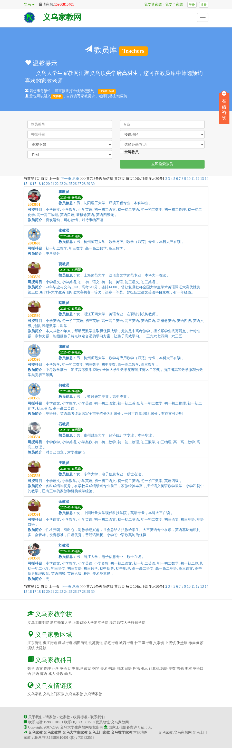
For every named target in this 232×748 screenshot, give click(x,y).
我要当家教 (176, 4)
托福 (136, 669)
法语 (35, 674)
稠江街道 (50, 643)
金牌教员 (129, 152)
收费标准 (80, 717)
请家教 (50, 717)
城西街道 (126, 643)
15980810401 (64, 4)
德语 (43, 674)
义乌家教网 (62, 17)
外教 (59, 674)
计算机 (154, 669)
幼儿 (68, 674)
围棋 (188, 669)
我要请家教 (151, 4)
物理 (47, 669)
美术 (104, 669)
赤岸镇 (193, 643)
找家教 (57, 96)
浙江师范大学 (61, 623)
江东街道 (34, 643)
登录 (192, 5)
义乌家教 (34, 694)
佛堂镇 (182, 643)
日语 (128, 669)
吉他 (180, 669)
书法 (111, 669)
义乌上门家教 (53, 694)
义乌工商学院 (38, 623)
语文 (39, 669)
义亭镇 (158, 643)
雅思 (144, 669)
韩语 (164, 669)
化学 (55, 669)
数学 (31, 669)
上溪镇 (170, 643)
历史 (71, 669)
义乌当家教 (74, 694)
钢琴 (95, 669)
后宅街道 (111, 643)
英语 (63, 669)
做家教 (64, 717)
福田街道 (80, 643)
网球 (120, 669)
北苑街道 (96, 643)
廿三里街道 (143, 643)
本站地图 (140, 732)
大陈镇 (41, 648)
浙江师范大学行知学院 (127, 623)
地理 (79, 669)
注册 (204, 5)
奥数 (172, 669)
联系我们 (97, 717)
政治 (87, 669)
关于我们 (35, 717)
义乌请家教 (93, 694)
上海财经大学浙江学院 (90, 623)
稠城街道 (65, 643)
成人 (51, 674)
